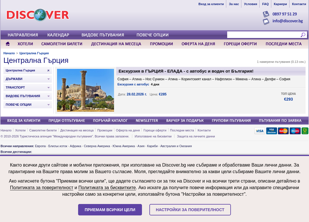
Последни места (182, 130)
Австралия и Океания (176, 146)
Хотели (20, 130)
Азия (140, 146)
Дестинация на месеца (77, 130)
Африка (75, 146)
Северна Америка (97, 146)
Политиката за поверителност (41, 187)
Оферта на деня (128, 130)
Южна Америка (124, 146)
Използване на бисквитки (153, 136)
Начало (9, 53)
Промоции (104, 130)
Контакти (204, 130)
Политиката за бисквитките (107, 187)
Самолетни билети (43, 130)
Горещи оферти (154, 130)
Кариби (152, 146)
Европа (40, 146)
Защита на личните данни (196, 136)
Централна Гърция (34, 53)
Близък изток (57, 146)
